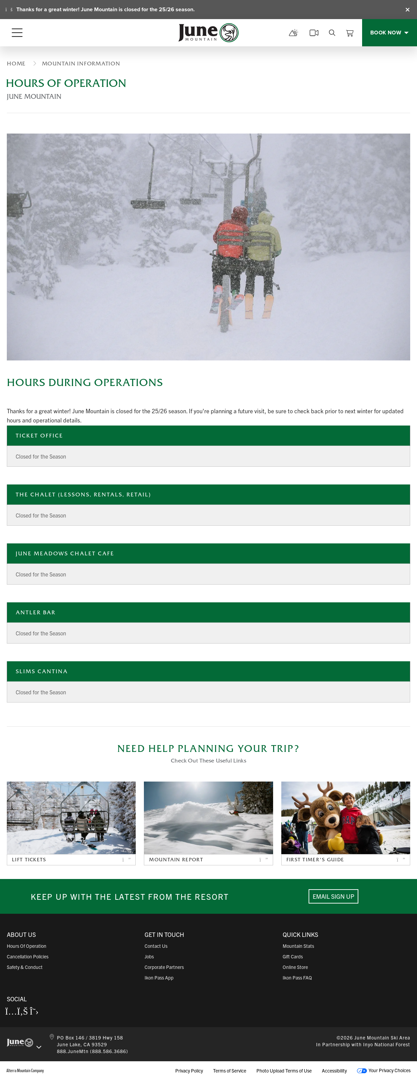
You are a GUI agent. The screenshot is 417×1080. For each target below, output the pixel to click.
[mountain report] (293, 33)
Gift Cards (293, 956)
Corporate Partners (164, 967)
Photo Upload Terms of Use (284, 1070)
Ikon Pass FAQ (297, 977)
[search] (332, 33)
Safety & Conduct (25, 967)
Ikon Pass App (159, 977)
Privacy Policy (189, 1070)
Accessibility (334, 1070)
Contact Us (156, 946)
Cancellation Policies (27, 956)
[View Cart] (350, 33)
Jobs (149, 956)
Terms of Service (229, 1070)
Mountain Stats (298, 946)
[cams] (314, 33)
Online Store (295, 967)
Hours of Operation (26, 946)
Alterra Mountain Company (25, 1070)
